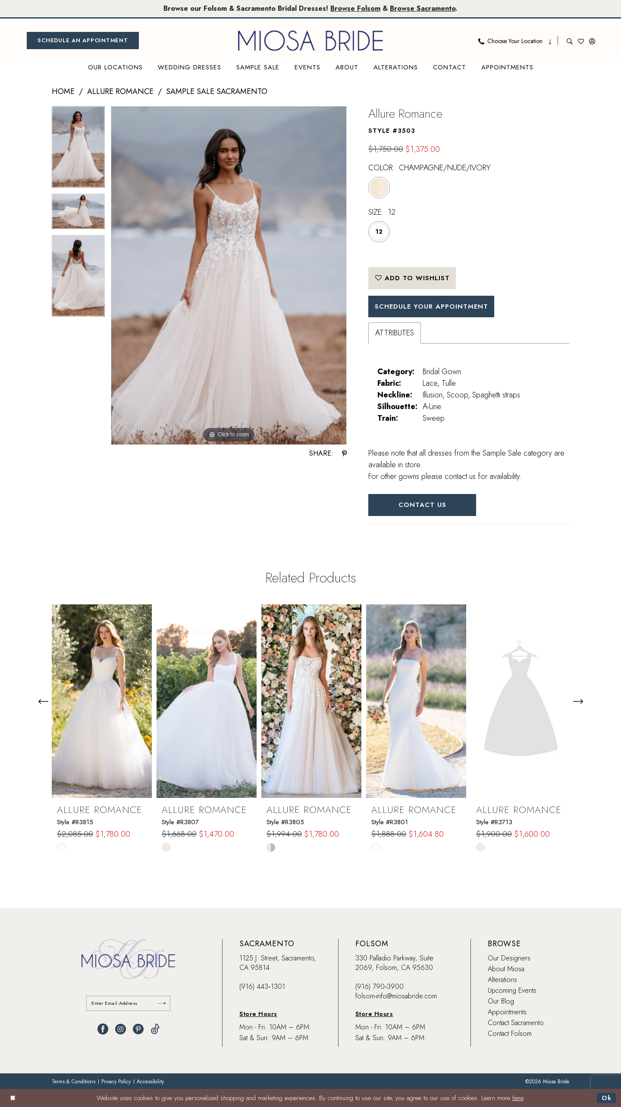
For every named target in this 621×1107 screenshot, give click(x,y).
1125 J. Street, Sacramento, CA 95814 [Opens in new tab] (277, 963)
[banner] (310, 40)
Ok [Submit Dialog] (607, 1098)
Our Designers (509, 958)
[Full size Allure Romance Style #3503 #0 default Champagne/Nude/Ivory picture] (228, 275)
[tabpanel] (78, 150)
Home (63, 91)
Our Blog (501, 1001)
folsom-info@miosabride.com (396, 996)
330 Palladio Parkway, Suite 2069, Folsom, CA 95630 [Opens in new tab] (394, 963)
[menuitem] (83, 40)
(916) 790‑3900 (379, 986)
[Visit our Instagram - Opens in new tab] (120, 1029)
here (517, 1098)
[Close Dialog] (12, 1097)
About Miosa (506, 969)
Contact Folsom (510, 1033)
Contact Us (422, 505)
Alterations (502, 980)
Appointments (507, 1012)
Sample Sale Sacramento (216, 91)
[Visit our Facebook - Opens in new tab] (102, 1029)
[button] (592, 40)
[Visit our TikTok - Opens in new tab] (155, 1029)
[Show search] (569, 40)
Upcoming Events (512, 990)
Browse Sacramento (422, 8)
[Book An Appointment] (83, 40)
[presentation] (102, 701)
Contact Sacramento (516, 1023)
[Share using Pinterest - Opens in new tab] (344, 453)
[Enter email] (128, 1003)
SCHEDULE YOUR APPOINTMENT (431, 306)
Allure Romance (120, 91)
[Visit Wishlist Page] (580, 40)
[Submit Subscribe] (161, 1003)
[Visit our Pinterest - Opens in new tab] (138, 1029)
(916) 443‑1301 (262, 986)
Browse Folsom (355, 8)
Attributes (394, 332)
